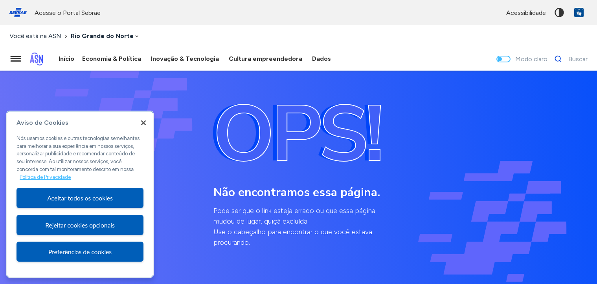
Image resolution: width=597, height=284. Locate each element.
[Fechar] (143, 122)
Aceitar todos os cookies (80, 198)
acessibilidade (526, 12)
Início (66, 58)
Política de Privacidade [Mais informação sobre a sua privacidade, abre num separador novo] (45, 177)
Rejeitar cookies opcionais (80, 225)
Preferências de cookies (80, 251)
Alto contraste (559, 12)
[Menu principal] (15, 59)
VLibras (579, 12)
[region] (80, 194)
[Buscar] (569, 59)
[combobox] (105, 36)
